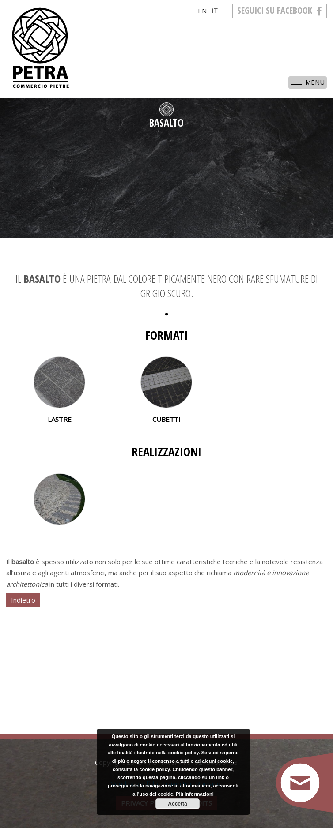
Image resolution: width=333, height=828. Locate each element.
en (202, 10)
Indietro (23, 600)
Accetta (177, 804)
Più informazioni (195, 794)
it (214, 10)
